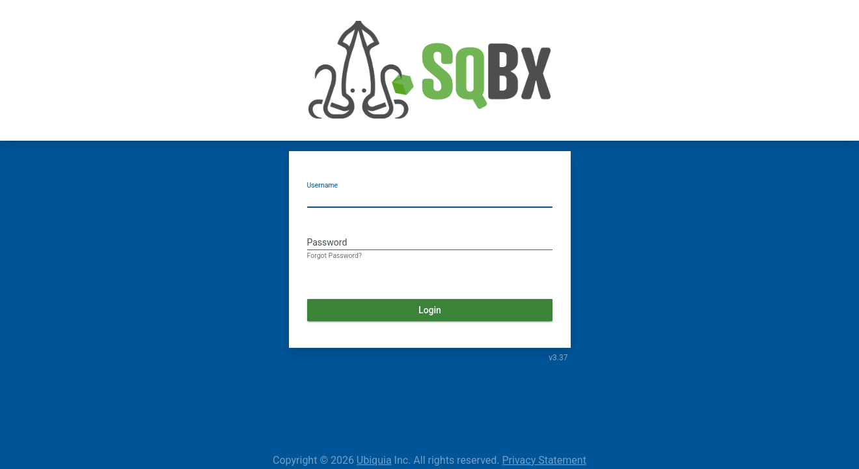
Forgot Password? (334, 255)
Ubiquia (374, 460)
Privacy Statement (544, 460)
